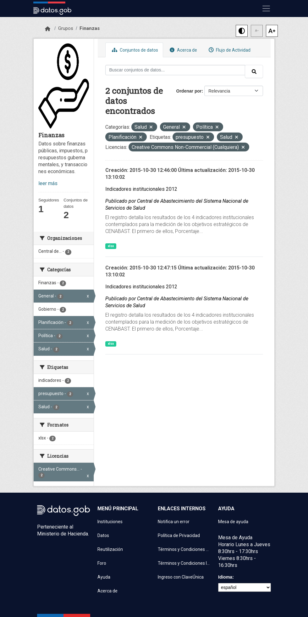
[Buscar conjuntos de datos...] (175, 70)
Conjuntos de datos (134, 50)
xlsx (111, 246)
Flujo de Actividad (228, 50)
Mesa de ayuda (233, 521)
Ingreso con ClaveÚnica (181, 577)
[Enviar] (254, 71)
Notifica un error (174, 521)
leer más (48, 183)
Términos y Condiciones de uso (184, 549)
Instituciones (110, 521)
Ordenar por (189, 90)
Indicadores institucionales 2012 (141, 189)
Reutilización (110, 549)
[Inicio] (47, 29)
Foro (101, 563)
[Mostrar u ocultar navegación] (266, 8)
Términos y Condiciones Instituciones (184, 563)
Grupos (65, 28)
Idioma (225, 577)
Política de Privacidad (179, 535)
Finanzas (90, 28)
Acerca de (182, 50)
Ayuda (103, 577)
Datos (103, 535)
